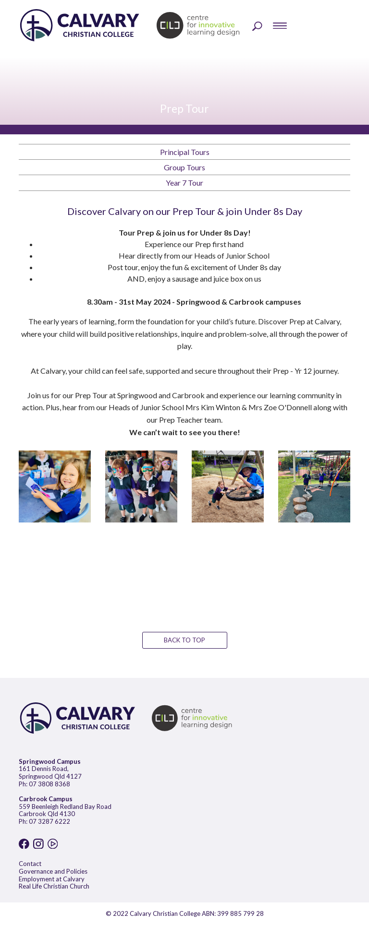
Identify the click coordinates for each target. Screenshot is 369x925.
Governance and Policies (53, 871)
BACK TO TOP (184, 640)
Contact (30, 863)
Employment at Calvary (52, 879)
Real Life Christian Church (54, 886)
